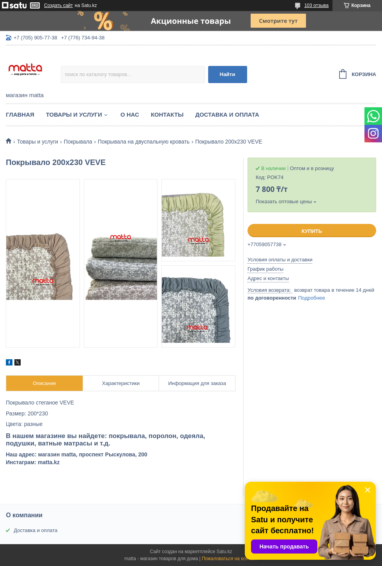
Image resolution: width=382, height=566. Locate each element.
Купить (312, 231)
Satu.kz (224, 551)
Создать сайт (58, 5)
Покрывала (78, 141)
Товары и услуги (74, 114)
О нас (129, 114)
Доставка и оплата (227, 114)
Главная (20, 114)
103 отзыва (316, 5)
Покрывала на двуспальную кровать (143, 141)
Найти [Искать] (227, 74)
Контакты (167, 114)
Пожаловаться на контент (230, 558)
